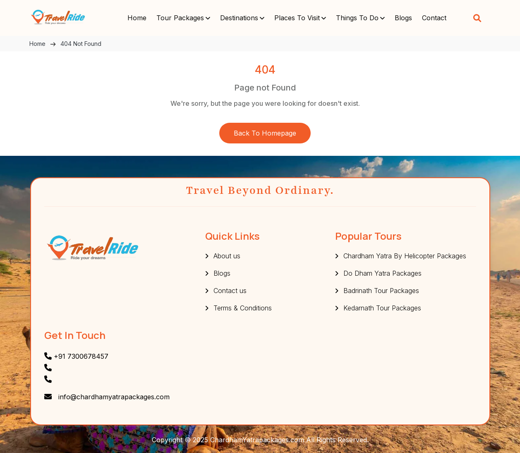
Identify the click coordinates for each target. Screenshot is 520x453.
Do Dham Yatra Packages (382, 273)
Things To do (357, 18)
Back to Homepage (265, 133)
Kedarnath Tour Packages (382, 308)
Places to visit (297, 18)
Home (136, 18)
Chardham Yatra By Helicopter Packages (404, 256)
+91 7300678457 (76, 356)
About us (226, 256)
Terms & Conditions (242, 308)
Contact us (230, 290)
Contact (434, 18)
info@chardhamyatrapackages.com (114, 397)
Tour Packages (180, 18)
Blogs (403, 18)
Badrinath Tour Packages (381, 290)
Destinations (239, 18)
